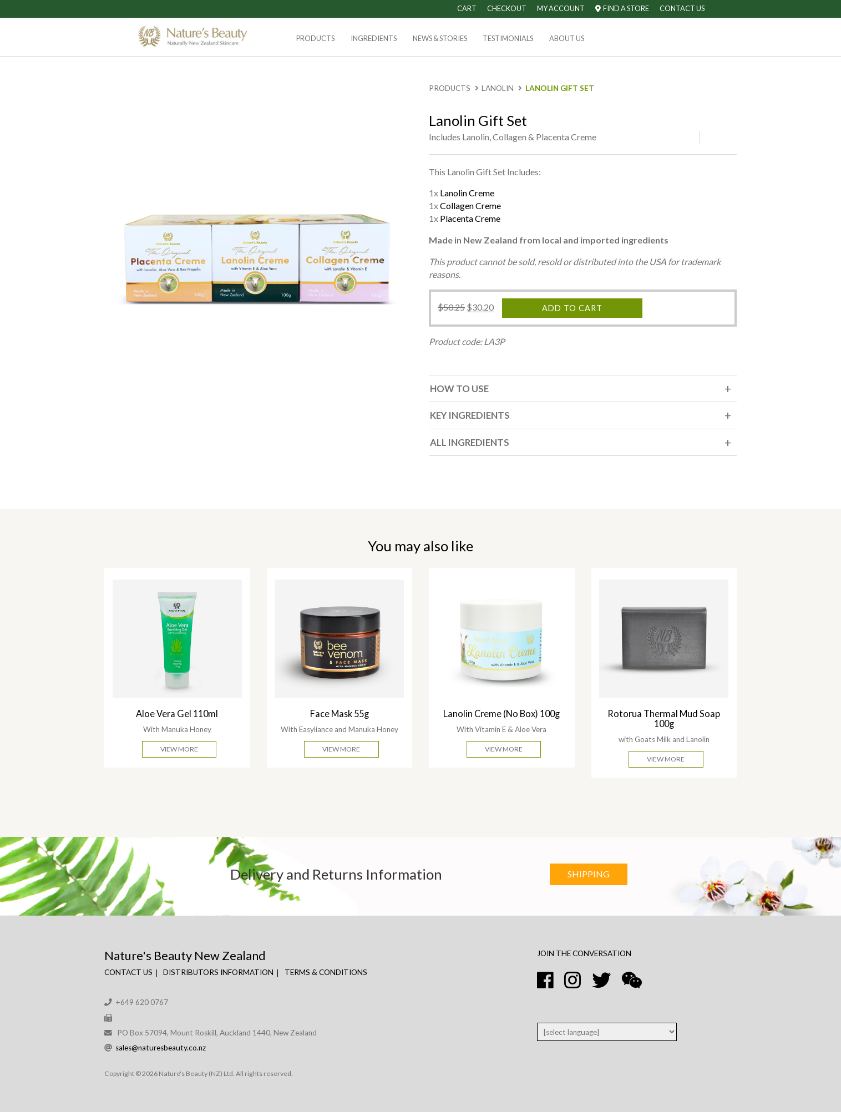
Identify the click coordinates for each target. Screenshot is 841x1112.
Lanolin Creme (467, 192)
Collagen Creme (470, 205)
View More (179, 749)
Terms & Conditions (326, 972)
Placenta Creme (470, 218)
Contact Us (682, 8)
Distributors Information (218, 972)
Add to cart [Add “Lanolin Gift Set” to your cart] (572, 308)
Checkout (506, 8)
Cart (467, 8)
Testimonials (508, 38)
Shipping (589, 874)
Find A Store (622, 8)
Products (315, 38)
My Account (561, 8)
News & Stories (440, 38)
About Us (566, 38)
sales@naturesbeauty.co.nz (160, 1047)
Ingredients (374, 38)
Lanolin (498, 88)
